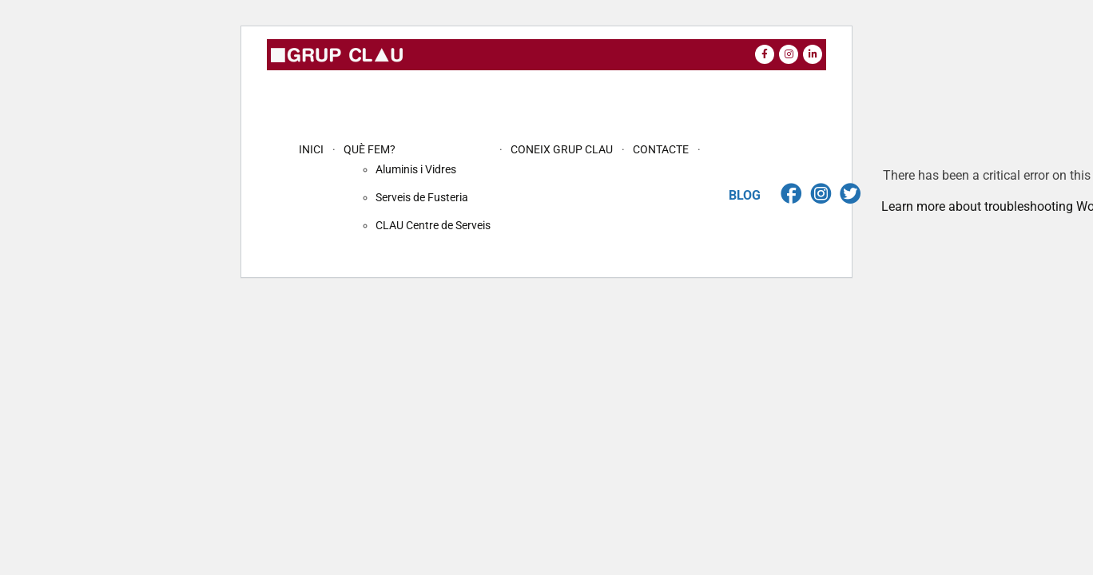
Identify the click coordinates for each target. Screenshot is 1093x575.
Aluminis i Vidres (416, 169)
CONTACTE (661, 149)
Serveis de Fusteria (422, 197)
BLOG (745, 195)
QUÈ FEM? (369, 149)
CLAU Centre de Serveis (433, 225)
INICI (311, 149)
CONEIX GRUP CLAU (562, 149)
